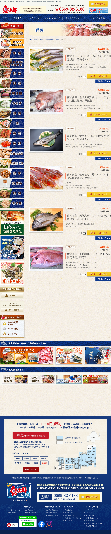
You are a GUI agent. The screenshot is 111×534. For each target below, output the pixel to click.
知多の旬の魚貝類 (51, 512)
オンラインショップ (14, 510)
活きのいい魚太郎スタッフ (33, 512)
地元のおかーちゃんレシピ (73, 518)
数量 (80, 76)
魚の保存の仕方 (69, 515)
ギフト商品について (52, 515)
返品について (90, 520)
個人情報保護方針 (91, 526)
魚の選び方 (68, 510)
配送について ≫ (31, 469)
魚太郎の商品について (53, 510)
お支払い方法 (90, 515)
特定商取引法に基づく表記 (94, 523)
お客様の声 (68, 520)
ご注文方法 (89, 512)
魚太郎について (30, 510)
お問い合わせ (12, 512)
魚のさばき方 (69, 512)
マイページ (89, 510)
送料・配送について (92, 518)
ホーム (10, 507)
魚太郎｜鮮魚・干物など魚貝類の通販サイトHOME (45, 39)
